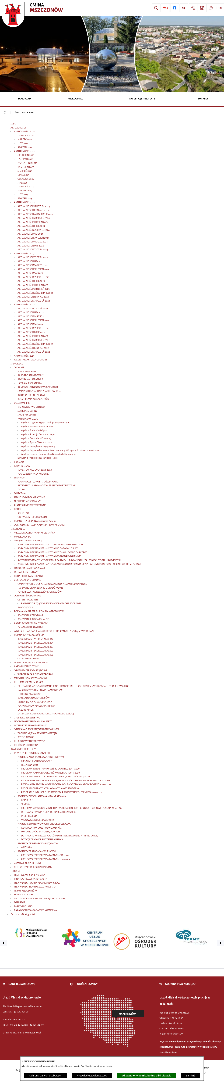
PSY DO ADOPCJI (26, 737)
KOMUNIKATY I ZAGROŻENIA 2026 (35, 639)
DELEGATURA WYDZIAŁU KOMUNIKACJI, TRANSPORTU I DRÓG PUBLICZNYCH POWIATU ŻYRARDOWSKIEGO (74, 686)
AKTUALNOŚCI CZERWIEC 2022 (34, 328)
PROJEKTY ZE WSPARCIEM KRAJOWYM (38, 843)
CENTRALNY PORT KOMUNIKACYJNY (33, 867)
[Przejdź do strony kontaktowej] (193, 7)
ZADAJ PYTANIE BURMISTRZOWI (31, 623)
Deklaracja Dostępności (22, 914)
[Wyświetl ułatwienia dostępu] (184, 7)
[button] (3, 943)
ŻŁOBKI (21, 489)
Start (13, 123)
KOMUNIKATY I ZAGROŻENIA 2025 (35, 643)
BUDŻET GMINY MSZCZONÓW (33, 399)
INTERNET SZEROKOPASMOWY (30, 725)
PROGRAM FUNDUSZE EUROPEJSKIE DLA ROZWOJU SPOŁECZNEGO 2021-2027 (61, 792)
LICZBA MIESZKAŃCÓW (30, 383)
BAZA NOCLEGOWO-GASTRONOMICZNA (35, 910)
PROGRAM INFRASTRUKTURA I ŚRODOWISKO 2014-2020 (50, 768)
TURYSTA (15, 871)
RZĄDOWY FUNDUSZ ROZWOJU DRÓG (41, 827)
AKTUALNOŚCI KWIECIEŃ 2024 (33, 238)
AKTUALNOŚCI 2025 (24, 151)
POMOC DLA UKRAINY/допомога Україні (35, 521)
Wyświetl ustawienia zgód (92, 1075)
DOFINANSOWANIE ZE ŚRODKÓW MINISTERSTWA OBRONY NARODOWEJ (59, 835)
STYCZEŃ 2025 (25, 198)
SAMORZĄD (16, 363)
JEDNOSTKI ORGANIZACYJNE (29, 497)
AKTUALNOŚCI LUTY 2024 (31, 245)
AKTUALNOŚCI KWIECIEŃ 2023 (33, 269)
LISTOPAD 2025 (25, 159)
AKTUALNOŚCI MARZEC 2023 (32, 265)
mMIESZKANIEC (22, 536)
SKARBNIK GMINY (27, 414)
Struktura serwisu (24, 112)
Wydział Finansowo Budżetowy (37, 426)
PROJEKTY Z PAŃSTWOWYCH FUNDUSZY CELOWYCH (45, 823)
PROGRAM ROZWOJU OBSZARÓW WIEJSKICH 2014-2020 (50, 772)
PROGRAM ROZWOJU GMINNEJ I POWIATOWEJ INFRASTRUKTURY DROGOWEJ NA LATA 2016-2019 (71, 808)
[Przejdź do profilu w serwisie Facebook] (174, 7)
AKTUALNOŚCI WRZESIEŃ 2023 (34, 289)
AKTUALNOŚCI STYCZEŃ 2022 (33, 308)
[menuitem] (24, 99)
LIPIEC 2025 (23, 175)
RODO (17, 509)
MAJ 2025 (22, 182)
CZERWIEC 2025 (26, 178)
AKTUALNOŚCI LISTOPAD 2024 (33, 210)
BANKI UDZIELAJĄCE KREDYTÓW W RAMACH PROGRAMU (51, 603)
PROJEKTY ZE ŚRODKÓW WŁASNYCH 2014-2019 (45, 859)
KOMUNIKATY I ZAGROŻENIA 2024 (35, 647)
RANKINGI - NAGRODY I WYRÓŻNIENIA (38, 387)
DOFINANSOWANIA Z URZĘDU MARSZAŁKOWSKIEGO (49, 812)
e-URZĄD (19, 462)
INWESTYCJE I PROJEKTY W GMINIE (32, 753)
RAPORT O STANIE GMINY (31, 375)
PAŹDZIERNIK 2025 (27, 163)
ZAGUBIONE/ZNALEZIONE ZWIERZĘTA (38, 733)
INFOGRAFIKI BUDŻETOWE (32, 395)
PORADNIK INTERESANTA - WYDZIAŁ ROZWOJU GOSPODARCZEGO (53, 552)
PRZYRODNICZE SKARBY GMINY (31, 879)
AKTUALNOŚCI (18, 127)
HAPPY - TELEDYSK (23, 894)
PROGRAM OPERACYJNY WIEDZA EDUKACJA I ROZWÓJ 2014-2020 (55, 776)
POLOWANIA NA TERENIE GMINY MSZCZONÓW (39, 611)
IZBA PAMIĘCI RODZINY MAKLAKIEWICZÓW (37, 883)
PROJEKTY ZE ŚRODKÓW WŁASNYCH (37, 851)
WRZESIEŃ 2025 (26, 167)
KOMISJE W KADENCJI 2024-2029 (35, 469)
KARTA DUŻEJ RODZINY (26, 666)
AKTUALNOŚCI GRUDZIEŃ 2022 (34, 351)
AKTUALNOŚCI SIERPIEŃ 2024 (33, 222)
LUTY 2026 (23, 143)
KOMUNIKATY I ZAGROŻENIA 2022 (35, 654)
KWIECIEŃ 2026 (26, 135)
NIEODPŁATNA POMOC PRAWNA (35, 702)
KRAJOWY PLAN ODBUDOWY (36, 761)
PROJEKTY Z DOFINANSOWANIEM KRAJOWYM (42, 796)
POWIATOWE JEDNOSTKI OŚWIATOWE (38, 481)
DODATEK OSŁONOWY (26, 572)
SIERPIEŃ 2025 (25, 171)
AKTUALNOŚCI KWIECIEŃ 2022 (33, 320)
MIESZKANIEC (17, 529)
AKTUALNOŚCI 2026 (24, 131)
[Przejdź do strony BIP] (165, 7)
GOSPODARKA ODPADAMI (28, 580)
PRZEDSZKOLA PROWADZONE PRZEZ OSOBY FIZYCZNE (46, 485)
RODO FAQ (23, 513)
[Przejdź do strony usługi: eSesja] (202, 7)
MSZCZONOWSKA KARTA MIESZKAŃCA (34, 532)
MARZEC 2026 (25, 139)
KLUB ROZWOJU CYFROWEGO (29, 741)
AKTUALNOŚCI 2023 (24, 253)
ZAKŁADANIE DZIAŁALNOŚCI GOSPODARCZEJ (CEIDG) (46, 713)
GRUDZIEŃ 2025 (26, 155)
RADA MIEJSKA (22, 466)
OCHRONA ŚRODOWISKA (27, 595)
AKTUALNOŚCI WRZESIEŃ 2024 (34, 218)
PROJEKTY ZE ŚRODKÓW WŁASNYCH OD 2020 (45, 855)
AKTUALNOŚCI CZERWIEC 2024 (34, 230)
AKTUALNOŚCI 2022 (24, 304)
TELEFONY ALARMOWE (30, 694)
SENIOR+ (25, 804)
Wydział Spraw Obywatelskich (36, 442)
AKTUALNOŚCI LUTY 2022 (31, 312)
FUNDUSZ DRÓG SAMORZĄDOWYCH (40, 831)
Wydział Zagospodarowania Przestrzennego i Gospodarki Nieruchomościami (60, 450)
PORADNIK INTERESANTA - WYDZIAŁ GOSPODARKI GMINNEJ (49, 556)
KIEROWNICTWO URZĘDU (31, 407)
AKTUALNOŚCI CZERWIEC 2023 (33, 277)
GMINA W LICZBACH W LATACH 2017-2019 (39, 391)
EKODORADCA (25, 607)
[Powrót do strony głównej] (5, 112)
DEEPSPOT (19, 902)
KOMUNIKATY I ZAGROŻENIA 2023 (35, 650)
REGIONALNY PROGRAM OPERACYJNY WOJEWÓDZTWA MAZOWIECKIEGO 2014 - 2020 (66, 780)
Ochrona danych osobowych (45, 1075)
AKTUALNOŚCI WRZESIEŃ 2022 (34, 340)
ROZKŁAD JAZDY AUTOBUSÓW (34, 698)
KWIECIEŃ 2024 (26, 186)
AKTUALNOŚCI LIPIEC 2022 (31, 332)
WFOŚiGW (26, 847)
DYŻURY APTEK (25, 709)
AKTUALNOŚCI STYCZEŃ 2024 (33, 249)
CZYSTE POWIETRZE (28, 599)
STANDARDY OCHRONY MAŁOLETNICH (38, 458)
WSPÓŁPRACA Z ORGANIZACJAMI (35, 674)
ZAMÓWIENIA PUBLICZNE (27, 863)
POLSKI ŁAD (27, 800)
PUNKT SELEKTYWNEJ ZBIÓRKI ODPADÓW (40, 591)
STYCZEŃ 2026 (25, 147)
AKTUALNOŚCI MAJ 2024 (30, 233)
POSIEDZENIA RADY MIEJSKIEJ (33, 474)
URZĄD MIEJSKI (22, 403)
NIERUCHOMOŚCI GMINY (27, 501)
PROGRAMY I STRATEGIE (30, 379)
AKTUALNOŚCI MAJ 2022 (30, 324)
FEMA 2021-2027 (29, 765)
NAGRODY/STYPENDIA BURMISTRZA (33, 721)
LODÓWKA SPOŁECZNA (26, 745)
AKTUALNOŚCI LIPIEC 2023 (31, 281)
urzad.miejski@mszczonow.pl (25, 1032)
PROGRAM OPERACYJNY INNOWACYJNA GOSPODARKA (50, 788)
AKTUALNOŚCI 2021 (24, 356)
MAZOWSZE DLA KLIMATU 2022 (37, 820)
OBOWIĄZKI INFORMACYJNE (33, 517)
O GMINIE (19, 367)
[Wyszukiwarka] (156, 7)
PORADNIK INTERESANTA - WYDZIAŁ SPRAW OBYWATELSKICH (50, 544)
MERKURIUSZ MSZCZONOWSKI (30, 678)
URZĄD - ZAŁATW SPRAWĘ (28, 540)
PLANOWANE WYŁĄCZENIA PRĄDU (36, 705)
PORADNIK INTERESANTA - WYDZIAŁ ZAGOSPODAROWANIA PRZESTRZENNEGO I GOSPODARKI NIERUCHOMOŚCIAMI (79, 564)
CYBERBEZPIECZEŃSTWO (27, 717)
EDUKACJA (19, 477)
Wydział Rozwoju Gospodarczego (37, 434)
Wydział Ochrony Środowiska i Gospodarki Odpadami (48, 454)
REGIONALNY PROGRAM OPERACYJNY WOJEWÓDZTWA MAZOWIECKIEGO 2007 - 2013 (66, 784)
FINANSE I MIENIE (27, 371)
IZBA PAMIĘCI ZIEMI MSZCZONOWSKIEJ (35, 886)
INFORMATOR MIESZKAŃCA (28, 682)
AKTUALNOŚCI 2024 (24, 202)
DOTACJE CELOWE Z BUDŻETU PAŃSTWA (42, 839)
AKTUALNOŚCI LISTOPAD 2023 (33, 296)
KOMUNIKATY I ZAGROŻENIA (29, 635)
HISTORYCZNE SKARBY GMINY (30, 875)
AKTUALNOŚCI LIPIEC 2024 (31, 226)
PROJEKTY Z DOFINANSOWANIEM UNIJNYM (41, 757)
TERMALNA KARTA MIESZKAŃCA (31, 662)
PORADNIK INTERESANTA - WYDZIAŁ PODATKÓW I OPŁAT (48, 548)
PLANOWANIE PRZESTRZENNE (30, 505)
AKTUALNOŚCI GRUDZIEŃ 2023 (34, 300)
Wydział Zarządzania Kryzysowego (38, 446)
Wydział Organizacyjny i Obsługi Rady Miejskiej (45, 422)
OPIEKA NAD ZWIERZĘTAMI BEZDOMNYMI (36, 729)
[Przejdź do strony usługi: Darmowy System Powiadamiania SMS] (210, 7)
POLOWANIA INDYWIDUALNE (33, 619)
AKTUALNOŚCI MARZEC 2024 (33, 241)
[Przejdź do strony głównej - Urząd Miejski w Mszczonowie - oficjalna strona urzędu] (33, 8)
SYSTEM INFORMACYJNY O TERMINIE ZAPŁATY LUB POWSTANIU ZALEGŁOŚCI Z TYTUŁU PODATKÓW (69, 560)
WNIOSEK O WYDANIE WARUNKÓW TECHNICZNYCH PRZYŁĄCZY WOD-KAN (54, 631)
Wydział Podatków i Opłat (34, 430)
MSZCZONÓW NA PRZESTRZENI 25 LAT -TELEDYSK (39, 898)
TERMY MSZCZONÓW (25, 890)
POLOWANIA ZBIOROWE (30, 615)
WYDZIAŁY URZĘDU (28, 418)
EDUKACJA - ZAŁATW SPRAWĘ (29, 568)
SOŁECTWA (20, 493)
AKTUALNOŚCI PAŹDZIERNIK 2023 (35, 293)
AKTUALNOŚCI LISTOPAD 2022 (33, 348)
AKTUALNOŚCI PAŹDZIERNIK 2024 (35, 214)
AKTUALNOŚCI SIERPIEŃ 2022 (33, 336)
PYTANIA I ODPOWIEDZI (30, 627)
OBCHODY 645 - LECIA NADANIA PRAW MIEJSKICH (40, 525)
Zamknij (190, 1075)
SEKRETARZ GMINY (27, 411)
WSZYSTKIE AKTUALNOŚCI (28, 359)
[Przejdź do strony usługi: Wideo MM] (219, 7)
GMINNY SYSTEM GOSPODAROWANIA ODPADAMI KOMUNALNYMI (53, 584)
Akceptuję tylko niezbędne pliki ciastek (146, 1075)
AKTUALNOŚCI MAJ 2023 (30, 273)
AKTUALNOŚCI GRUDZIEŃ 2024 (34, 206)
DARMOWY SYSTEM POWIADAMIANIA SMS (40, 690)
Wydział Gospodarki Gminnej (36, 438)
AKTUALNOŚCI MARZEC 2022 (33, 316)
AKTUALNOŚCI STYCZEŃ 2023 (33, 257)
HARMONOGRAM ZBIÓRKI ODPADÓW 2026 (40, 587)
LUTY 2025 (23, 194)
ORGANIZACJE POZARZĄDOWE (30, 670)
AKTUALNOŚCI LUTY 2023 (31, 261)
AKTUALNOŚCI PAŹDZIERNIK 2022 (35, 344)
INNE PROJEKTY (29, 816)
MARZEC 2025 (25, 190)
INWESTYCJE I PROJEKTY (23, 749)
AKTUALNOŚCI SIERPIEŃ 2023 (33, 285)
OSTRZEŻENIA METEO (29, 658)
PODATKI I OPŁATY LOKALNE (28, 576)
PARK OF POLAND (23, 906)
